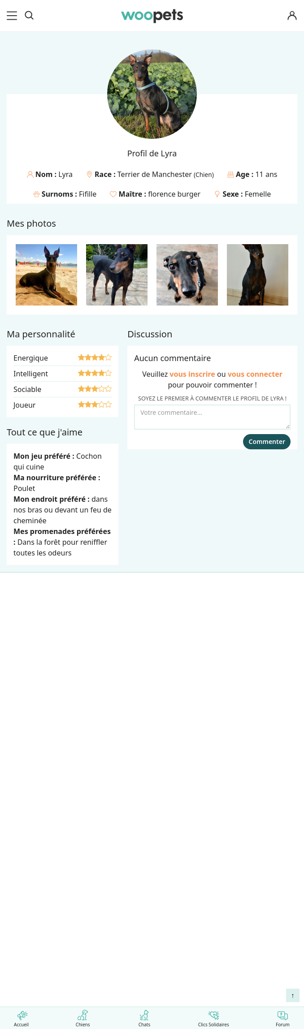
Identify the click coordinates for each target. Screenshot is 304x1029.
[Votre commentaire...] (212, 417)
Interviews (28, 691)
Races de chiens (38, 612)
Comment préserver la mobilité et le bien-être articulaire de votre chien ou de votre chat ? (151, 977)
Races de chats (36, 628)
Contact (24, 836)
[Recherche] (29, 15)
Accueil (21, 1017)
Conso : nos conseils (45, 675)
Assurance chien (38, 706)
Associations (32, 805)
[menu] (13, 15)
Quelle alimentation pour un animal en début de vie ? (113, 958)
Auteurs (24, 774)
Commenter (266, 441)
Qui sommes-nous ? (44, 758)
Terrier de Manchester (155, 174)
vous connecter (255, 374)
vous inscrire (192, 374)
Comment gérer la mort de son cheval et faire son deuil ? (121, 929)
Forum (283, 1017)
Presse (22, 821)
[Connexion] (292, 16)
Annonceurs (31, 789)
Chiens (83, 1017)
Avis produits (33, 852)
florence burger (174, 194)
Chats (144, 1017)
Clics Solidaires (213, 1017)
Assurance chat (36, 722)
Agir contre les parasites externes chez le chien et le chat (126, 944)
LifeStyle (25, 644)
